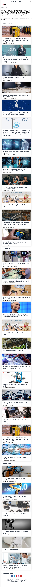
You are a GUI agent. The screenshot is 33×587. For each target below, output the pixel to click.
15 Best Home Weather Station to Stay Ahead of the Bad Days (14, 242)
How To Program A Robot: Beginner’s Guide (16, 281)
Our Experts (11, 578)
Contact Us (9, 580)
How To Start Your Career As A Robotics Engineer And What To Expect (15, 566)
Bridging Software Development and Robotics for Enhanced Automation (14, 170)
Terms (16, 580)
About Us (4, 578)
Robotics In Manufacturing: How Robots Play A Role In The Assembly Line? (16, 367)
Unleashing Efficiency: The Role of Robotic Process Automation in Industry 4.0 (16, 113)
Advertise (25, 579)
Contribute (18, 579)
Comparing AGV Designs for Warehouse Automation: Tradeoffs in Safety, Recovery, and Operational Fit (16, 40)
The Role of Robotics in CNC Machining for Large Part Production (16, 187)
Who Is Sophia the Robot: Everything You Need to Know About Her (15, 315)
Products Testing (9, 579)
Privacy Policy (23, 580)
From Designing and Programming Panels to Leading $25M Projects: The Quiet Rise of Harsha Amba (16, 224)
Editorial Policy (20, 578)
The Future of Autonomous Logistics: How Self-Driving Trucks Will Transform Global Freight (16, 59)
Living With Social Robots (10, 549)
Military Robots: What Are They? (13, 350)
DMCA (22, 581)
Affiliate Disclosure (14, 581)
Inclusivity (29, 578)
